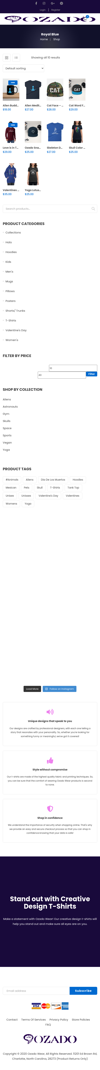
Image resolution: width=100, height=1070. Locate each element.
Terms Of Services (33, 1019)
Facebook (37, 3)
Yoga (6, 450)
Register (55, 9)
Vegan (7, 442)
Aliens (7, 399)
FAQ (48, 1024)
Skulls (6, 421)
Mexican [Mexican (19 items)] (11, 487)
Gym (6, 414)
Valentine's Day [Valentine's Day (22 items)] (48, 496)
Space (7, 428)
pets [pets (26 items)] (26, 487)
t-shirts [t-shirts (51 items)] (55, 487)
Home (44, 39)
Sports (7, 435)
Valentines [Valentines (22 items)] (72, 496)
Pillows (10, 291)
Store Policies (81, 1019)
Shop (56, 39)
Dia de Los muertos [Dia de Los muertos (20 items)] (53, 480)
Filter (91, 374)
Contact (12, 1019)
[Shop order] (23, 68)
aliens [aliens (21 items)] (29, 480)
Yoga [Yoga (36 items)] (28, 503)
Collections (13, 232)
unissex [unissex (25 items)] (26, 496)
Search (93, 209)
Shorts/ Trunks (15, 311)
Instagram (44, 3)
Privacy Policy (59, 1019)
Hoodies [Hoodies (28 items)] (78, 480)
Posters (10, 301)
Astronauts (10, 406)
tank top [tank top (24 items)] (73, 487)
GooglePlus (52, 3)
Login (43, 9)
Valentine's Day (16, 330)
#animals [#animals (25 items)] (12, 480)
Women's (12, 340)
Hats (9, 242)
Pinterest (61, 3)
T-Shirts (11, 320)
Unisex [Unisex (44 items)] (10, 496)
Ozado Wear (36, 1054)
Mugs (9, 281)
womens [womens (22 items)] (11, 503)
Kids (8, 262)
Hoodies (11, 252)
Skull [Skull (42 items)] (40, 487)
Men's (9, 271)
